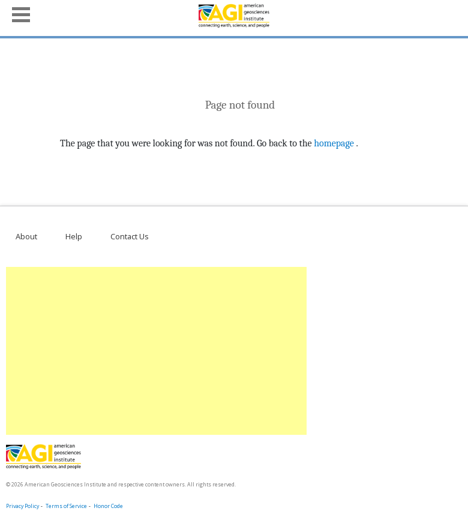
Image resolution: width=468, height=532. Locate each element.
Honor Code (108, 506)
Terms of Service (66, 506)
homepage (334, 143)
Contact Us (129, 236)
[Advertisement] (154, 351)
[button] (21, 13)
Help (73, 236)
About (26, 236)
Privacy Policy (22, 506)
